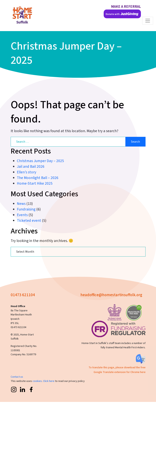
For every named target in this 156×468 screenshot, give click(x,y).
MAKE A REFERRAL (126, 6)
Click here (48, 381)
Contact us (17, 377)
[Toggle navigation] (147, 20)
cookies (37, 381)
